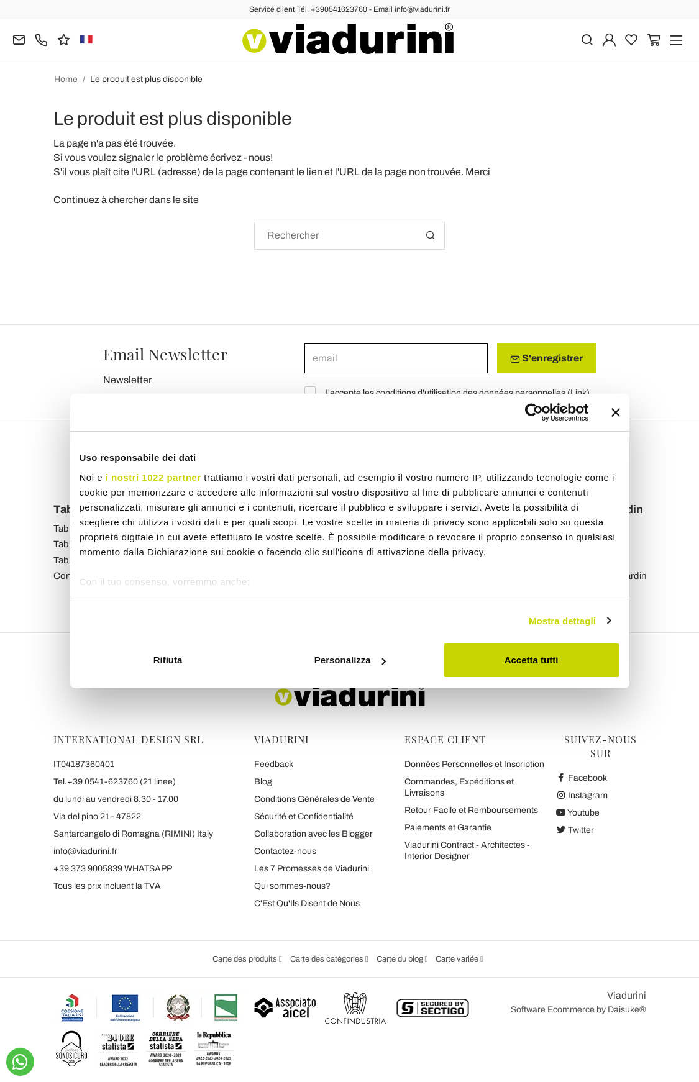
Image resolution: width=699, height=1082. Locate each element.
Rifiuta (168, 660)
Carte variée (458, 959)
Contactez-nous (285, 851)
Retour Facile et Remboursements (471, 810)
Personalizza (350, 660)
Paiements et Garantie (447, 827)
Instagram (581, 795)
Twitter (575, 830)
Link (578, 393)
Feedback (273, 764)
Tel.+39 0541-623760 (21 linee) (114, 781)
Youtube (577, 812)
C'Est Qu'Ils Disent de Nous (307, 903)
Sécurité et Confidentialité (304, 816)
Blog (263, 781)
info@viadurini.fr (85, 851)
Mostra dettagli (562, 621)
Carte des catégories (327, 959)
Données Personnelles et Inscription (474, 764)
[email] (396, 358)
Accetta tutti (532, 660)
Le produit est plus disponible (146, 79)
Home (66, 79)
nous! (261, 157)
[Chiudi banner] (615, 412)
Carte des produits (245, 959)
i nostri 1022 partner (153, 477)
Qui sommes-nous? (292, 886)
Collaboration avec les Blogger (313, 834)
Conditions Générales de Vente (314, 799)
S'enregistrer (546, 358)
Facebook (581, 778)
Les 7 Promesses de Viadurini (311, 868)
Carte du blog (401, 959)
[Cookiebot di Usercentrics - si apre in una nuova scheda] (534, 412)
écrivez (226, 157)
